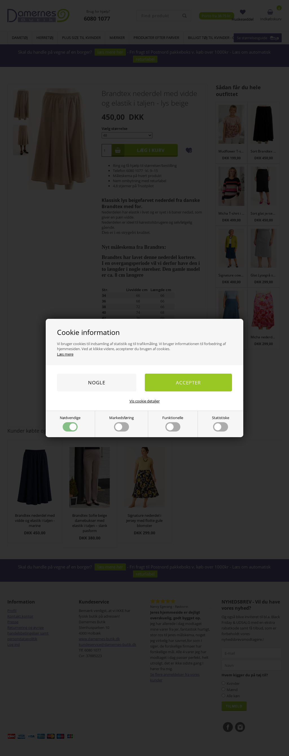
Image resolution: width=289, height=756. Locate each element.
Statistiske (220, 423)
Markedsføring (121, 423)
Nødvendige (70, 423)
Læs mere (65, 354)
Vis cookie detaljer (145, 401)
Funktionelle (172, 423)
